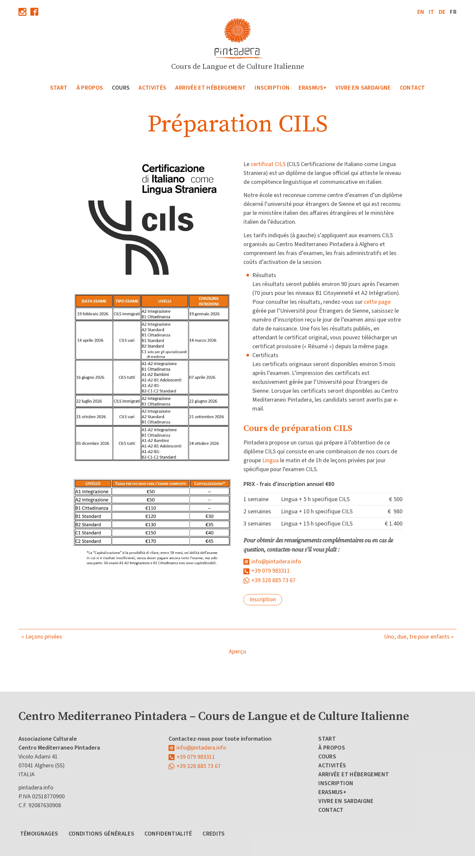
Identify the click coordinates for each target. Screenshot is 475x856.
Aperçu (237, 651)
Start (59, 88)
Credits (214, 834)
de (442, 12)
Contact (412, 88)
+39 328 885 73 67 (273, 580)
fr (453, 12)
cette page (377, 302)
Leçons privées (43, 637)
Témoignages (39, 834)
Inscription (272, 88)
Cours (121, 88)
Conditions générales (101, 834)
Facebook (34, 12)
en (421, 12)
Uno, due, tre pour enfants (417, 637)
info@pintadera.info (276, 561)
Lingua (270, 460)
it (431, 12)
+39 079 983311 (270, 571)
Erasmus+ (313, 88)
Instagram (22, 12)
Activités (152, 88)
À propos (90, 88)
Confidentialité (168, 834)
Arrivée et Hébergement (210, 88)
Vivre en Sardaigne (363, 88)
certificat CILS (268, 164)
